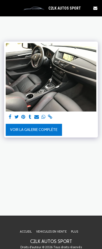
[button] (6, 8)
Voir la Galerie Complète (33, 129)
